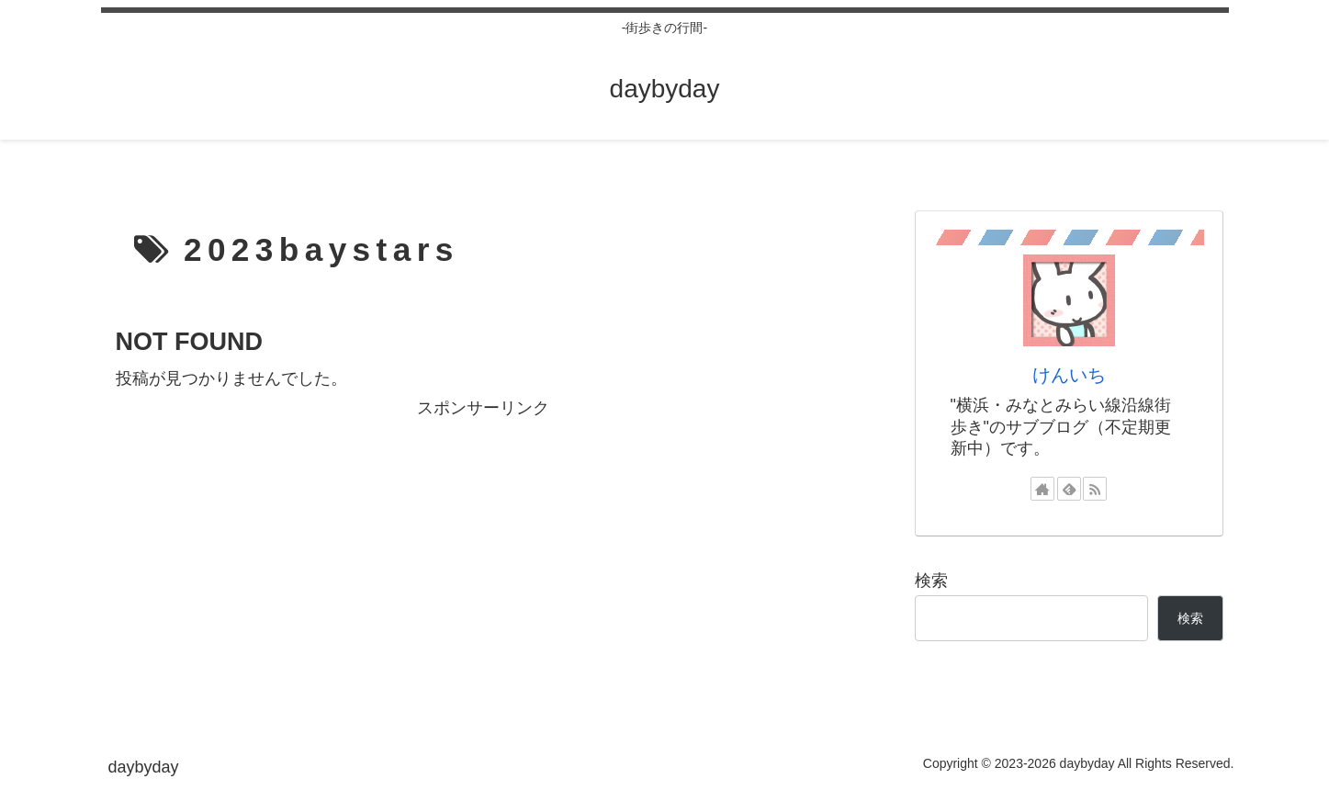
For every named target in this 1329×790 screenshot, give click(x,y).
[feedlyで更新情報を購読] (1069, 489)
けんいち (1069, 375)
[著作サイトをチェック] (1042, 489)
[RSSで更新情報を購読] (1095, 489)
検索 (931, 580)
